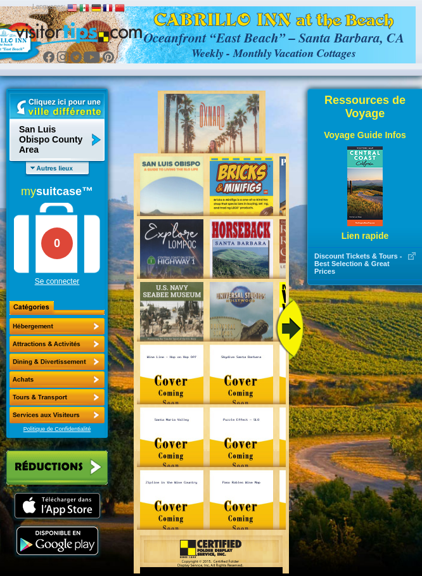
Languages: (48, 6)
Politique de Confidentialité (57, 429)
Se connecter (57, 281)
